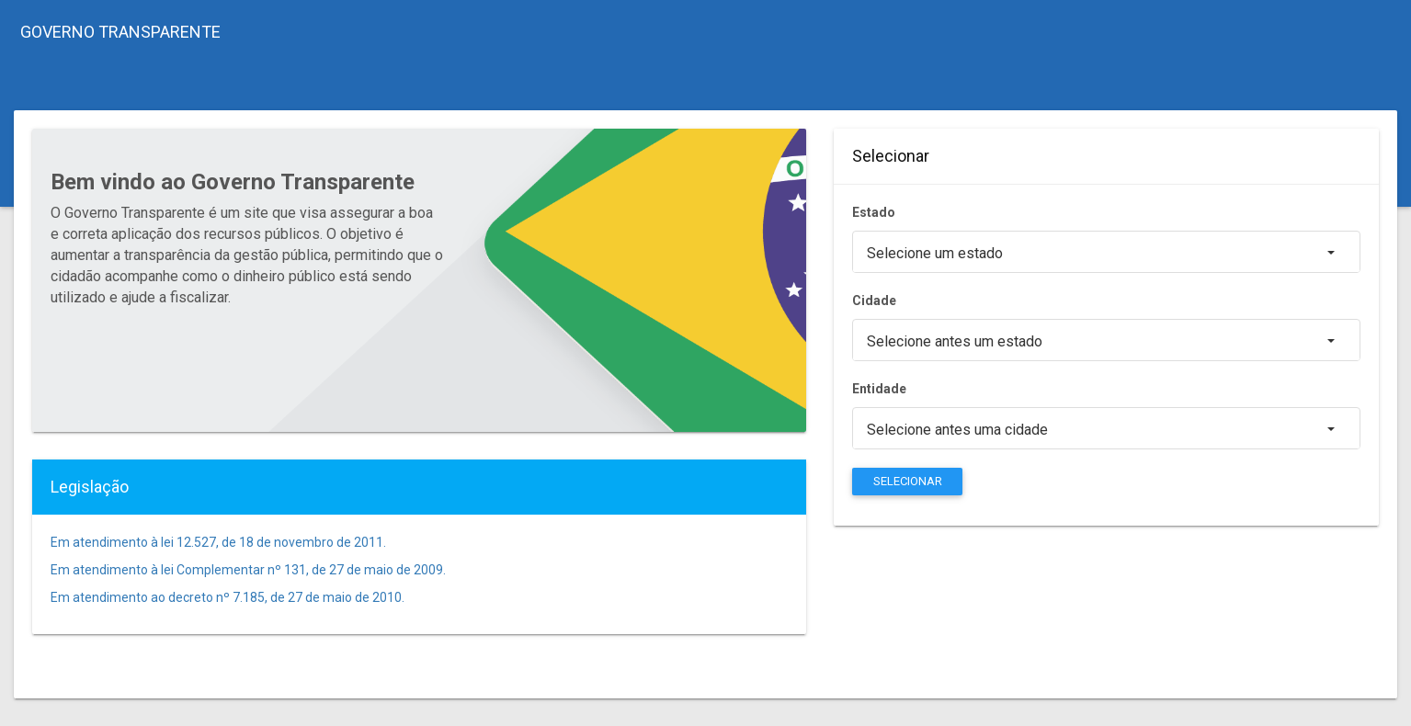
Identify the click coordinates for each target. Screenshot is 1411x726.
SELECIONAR (907, 481)
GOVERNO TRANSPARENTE (120, 31)
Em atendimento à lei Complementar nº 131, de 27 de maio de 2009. (248, 569)
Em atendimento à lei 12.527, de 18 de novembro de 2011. (218, 542)
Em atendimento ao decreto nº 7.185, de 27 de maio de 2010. (227, 597)
